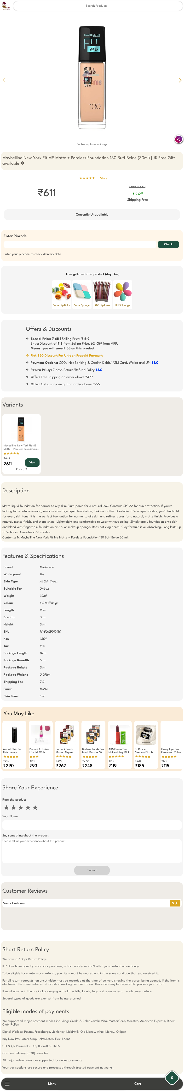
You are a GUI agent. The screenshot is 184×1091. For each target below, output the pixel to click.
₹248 (87, 766)
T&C (155, 362)
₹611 (8, 464)
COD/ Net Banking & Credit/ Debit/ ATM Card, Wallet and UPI (94, 362)
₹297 (59, 761)
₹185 (139, 766)
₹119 (113, 766)
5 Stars (102, 178)
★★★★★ (11, 454)
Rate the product (14, 799)
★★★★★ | (93, 178)
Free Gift (68, 1028)
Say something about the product (25, 835)
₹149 (32, 761)
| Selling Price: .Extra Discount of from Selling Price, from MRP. (74, 343)
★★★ (34, 757)
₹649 (7, 458)
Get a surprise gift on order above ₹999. (66, 384)
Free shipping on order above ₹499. (62, 377)
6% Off (137, 193)
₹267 (61, 766)
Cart (137, 1084)
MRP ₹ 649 (137, 187)
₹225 (138, 761)
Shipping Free (137, 199)
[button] (180, 80)
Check (168, 244)
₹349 (6, 761)
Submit (92, 870)
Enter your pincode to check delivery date (32, 254)
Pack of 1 (21, 469)
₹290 (8, 766)
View (32, 462)
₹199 (164, 761)
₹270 (85, 761)
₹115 (165, 766)
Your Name (10, 816)
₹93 (33, 766)
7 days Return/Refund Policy (66, 370)
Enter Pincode (15, 236)
